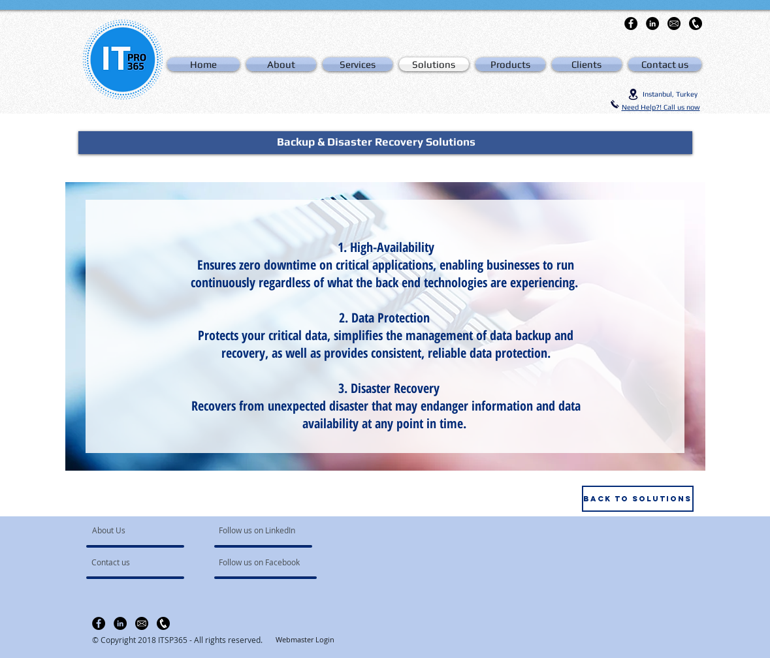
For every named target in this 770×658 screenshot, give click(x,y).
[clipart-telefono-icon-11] (695, 23)
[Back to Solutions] (638, 499)
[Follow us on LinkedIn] (258, 530)
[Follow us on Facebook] (260, 562)
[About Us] (142, 530)
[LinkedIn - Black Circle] (652, 23)
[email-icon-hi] (674, 23)
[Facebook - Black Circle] (630, 23)
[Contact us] (129, 562)
